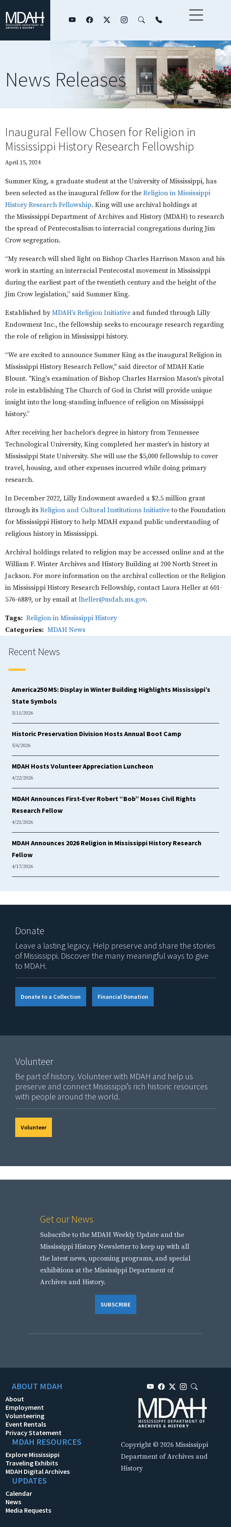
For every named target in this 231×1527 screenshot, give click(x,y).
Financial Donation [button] (123, 996)
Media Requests (28, 1510)
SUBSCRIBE (116, 1304)
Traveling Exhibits (31, 1463)
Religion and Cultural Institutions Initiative (105, 510)
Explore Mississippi (32, 1454)
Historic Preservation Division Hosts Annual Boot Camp (96, 733)
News (13, 1501)
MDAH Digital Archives (37, 1471)
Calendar (18, 1493)
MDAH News (66, 630)
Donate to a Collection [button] (51, 996)
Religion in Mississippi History (71, 618)
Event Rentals (25, 1424)
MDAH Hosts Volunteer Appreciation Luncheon (82, 766)
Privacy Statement (33, 1432)
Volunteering (24, 1415)
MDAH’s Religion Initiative (91, 313)
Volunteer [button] (33, 1127)
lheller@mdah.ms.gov (112, 599)
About (14, 1399)
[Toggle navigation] (196, 20)
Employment (24, 1407)
